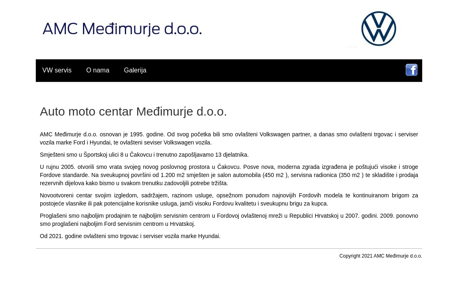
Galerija (135, 70)
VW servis (57, 70)
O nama (97, 70)
